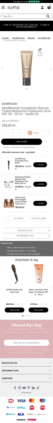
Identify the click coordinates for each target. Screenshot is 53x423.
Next (50, 69)
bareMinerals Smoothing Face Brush (21, 161)
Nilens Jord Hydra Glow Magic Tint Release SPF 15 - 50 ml (38, 292)
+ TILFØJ (40, 165)
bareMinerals (18, 38)
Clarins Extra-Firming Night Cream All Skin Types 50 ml (21, 200)
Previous (2, 69)
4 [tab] (30, 316)
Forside (5, 38)
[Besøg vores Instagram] (20, 388)
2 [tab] (25, 316)
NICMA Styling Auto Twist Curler (14, 290)
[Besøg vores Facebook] (15, 388)
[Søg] (26, 16)
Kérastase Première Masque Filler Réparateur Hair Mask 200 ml (23, 180)
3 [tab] (28, 316)
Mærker (31, 38)
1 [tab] (23, 316)
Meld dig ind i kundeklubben (26, 342)
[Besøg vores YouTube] (24, 388)
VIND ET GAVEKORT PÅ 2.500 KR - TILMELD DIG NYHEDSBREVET (26, 26)
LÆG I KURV (21, 141)
